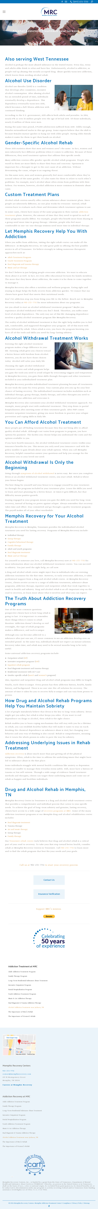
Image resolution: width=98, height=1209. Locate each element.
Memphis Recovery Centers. (24, 1203)
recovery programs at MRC (57, 811)
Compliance (67, 1203)
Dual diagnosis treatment (19, 552)
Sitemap (87, 1203)
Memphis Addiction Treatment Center (48, 1203)
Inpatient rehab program (19, 665)
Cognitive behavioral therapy (20, 542)
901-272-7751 (30, 302)
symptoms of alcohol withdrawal (37, 473)
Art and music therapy (18, 829)
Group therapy (14, 538)
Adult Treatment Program (19, 257)
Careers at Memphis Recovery (17, 1085)
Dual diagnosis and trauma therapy (23, 264)
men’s (31, 675)
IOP (37, 661)
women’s (43, 675)
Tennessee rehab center (21, 841)
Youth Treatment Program (20, 261)
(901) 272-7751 (80, 1)
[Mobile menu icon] (4, 11)
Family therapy (14, 545)
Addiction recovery (14, 754)
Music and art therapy (17, 267)
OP (25, 658)
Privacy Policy (77, 1203)
